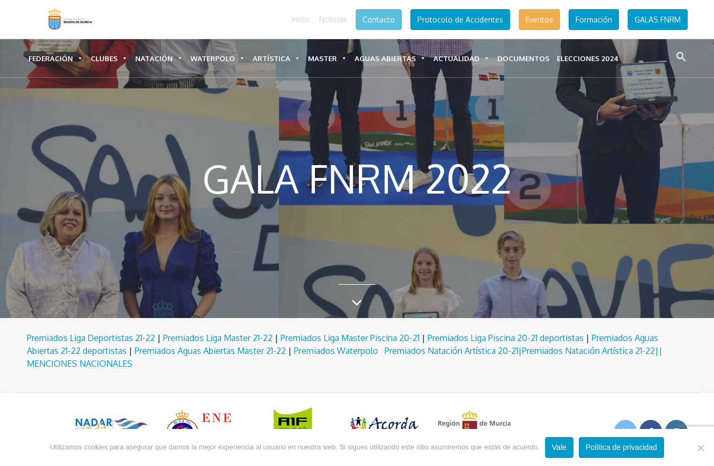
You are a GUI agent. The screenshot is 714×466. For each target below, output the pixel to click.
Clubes (109, 58)
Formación (594, 19)
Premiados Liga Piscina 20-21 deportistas (506, 337)
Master (327, 58)
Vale (559, 447)
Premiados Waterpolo (339, 350)
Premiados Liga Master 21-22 (218, 337)
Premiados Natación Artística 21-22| (590, 350)
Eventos (539, 19)
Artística (276, 58)
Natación (159, 58)
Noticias (333, 19)
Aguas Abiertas (390, 58)
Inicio (301, 19)
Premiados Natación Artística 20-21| (453, 350)
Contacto (379, 19)
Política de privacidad (621, 447)
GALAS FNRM (658, 19)
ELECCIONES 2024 (588, 58)
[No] (700, 447)
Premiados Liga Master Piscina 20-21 (350, 337)
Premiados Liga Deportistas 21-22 (91, 337)
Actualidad (461, 58)
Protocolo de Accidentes (460, 19)
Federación (55, 58)
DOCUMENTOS (523, 58)
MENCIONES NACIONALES (80, 363)
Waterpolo (217, 58)
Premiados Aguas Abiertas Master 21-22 (210, 350)
